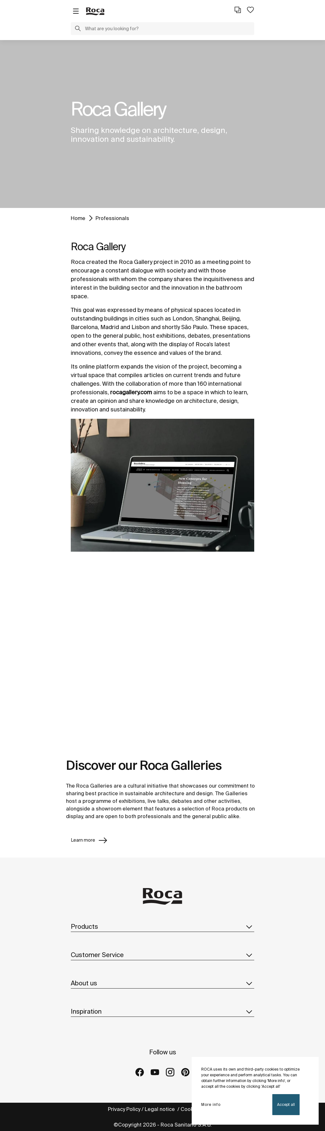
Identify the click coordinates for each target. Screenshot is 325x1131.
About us (162, 983)
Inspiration (162, 1011)
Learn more (89, 840)
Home (78, 218)
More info (211, 1104)
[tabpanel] (162, 124)
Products (162, 926)
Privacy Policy (124, 1109)
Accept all (286, 1104)
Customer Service (162, 955)
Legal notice (160, 1109)
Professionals (112, 218)
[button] (78, 29)
